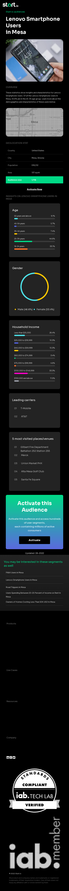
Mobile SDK (12, 654)
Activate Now (34, 189)
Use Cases (11, 670)
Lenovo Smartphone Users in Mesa (21, 580)
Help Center (12, 727)
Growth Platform (15, 649)
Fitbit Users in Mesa (14, 572)
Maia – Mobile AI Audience (20, 628)
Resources (12, 701)
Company (11, 737)
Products (11, 623)
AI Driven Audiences (17, 639)
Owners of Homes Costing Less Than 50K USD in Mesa (30, 602)
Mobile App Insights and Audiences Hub (27, 680)
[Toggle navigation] (64, 5)
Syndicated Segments (18, 644)
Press (9, 753)
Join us (10, 748)
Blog (8, 711)
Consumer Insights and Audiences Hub (26, 675)
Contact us (12, 722)
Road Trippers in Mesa (16, 587)
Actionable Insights (16, 659)
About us (11, 742)
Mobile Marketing (15, 685)
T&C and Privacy (14, 716)
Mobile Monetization (17, 690)
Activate (34, 540)
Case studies (13, 706)
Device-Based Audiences (19, 634)
